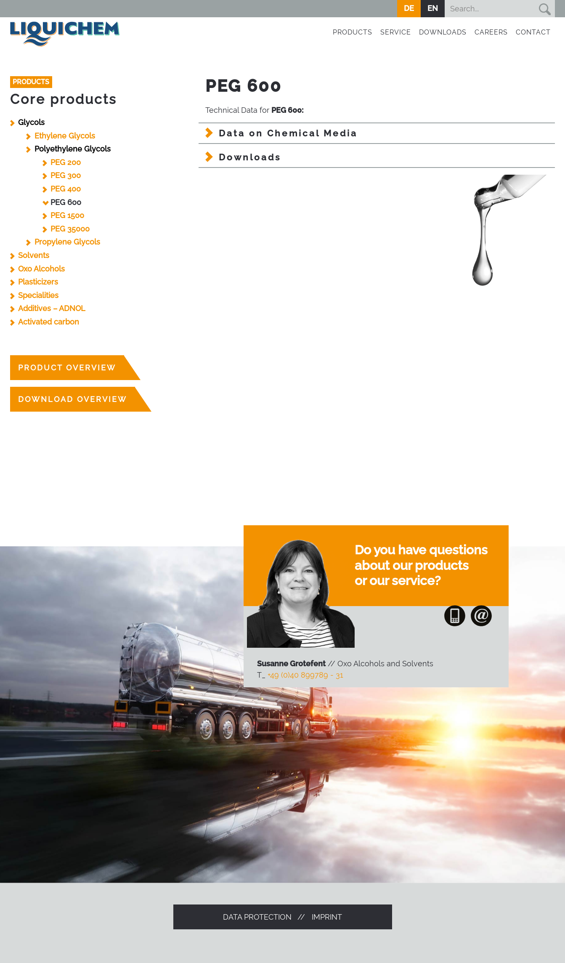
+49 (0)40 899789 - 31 (305, 674)
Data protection (257, 916)
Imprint (327, 916)
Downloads (443, 32)
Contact (533, 32)
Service (395, 32)
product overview (67, 367)
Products (352, 32)
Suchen (544, 8)
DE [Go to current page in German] (409, 8)
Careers (491, 32)
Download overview (72, 399)
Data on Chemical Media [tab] (288, 133)
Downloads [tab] (250, 157)
